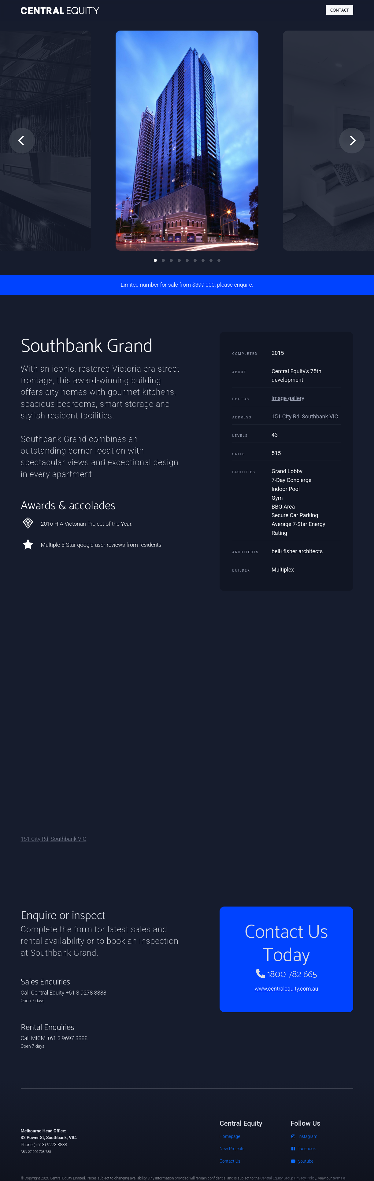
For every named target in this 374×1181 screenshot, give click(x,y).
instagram (304, 1136)
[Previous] (22, 140)
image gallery (288, 398)
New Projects (232, 1148)
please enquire (234, 284)
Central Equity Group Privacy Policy (288, 1178)
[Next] (352, 140)
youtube (302, 1161)
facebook (303, 1148)
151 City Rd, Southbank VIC (305, 416)
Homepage (230, 1136)
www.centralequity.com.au (286, 988)
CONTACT (339, 9)
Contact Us (230, 1161)
